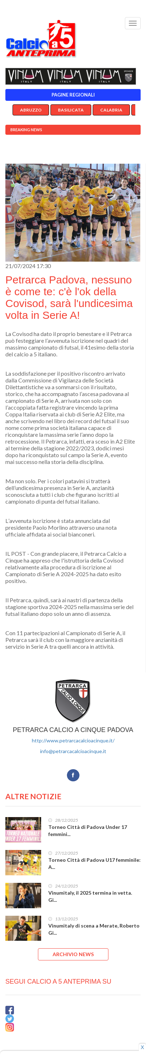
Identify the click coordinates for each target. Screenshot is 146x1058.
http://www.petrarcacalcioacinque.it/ (73, 740)
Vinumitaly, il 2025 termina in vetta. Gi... (90, 896)
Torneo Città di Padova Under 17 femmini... (87, 830)
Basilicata (71, 110)
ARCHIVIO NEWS (73, 954)
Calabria (111, 110)
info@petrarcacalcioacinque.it (73, 751)
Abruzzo (31, 110)
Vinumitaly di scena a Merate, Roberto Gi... (94, 929)
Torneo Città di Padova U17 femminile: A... (94, 863)
